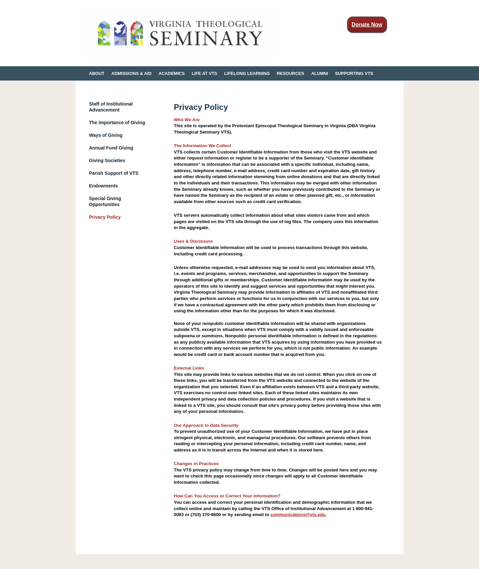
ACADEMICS (172, 73)
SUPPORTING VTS (354, 73)
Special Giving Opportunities (105, 201)
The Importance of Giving (117, 122)
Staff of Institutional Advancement (111, 107)
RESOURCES (290, 73)
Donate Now (367, 24)
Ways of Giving (106, 135)
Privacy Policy (105, 217)
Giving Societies (107, 160)
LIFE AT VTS (204, 73)
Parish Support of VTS (114, 173)
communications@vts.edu (298, 514)
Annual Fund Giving (111, 147)
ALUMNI (319, 73)
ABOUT (96, 73)
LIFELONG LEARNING (247, 73)
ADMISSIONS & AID (131, 73)
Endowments (103, 185)
